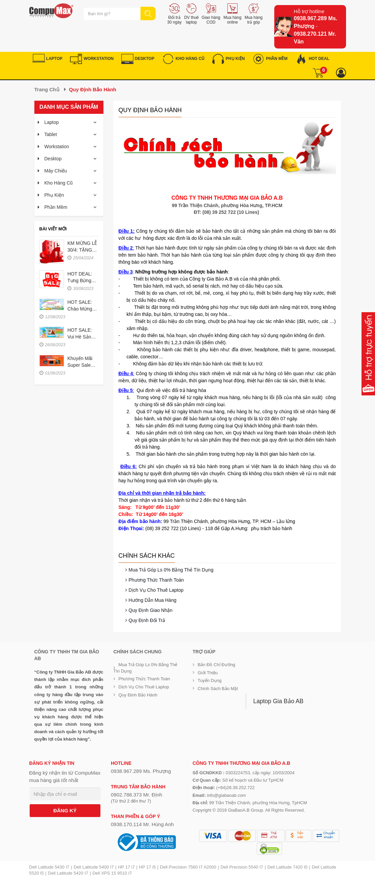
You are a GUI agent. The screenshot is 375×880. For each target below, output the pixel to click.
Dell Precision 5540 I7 (241, 867)
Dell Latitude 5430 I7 (49, 867)
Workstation (56, 146)
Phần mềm (55, 207)
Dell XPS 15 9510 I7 (112, 873)
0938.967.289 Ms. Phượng (141, 771)
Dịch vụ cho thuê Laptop (156, 590)
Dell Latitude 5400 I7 (93, 867)
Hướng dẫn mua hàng (153, 600)
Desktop (53, 158)
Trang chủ (46, 89)
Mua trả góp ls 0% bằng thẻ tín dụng (171, 570)
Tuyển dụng (210, 680)
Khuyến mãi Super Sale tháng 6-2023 (82, 365)
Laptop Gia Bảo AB (278, 701)
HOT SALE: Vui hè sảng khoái (80, 336)
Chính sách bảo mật (218, 688)
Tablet (50, 134)
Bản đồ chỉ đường (217, 664)
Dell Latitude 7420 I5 (287, 867)
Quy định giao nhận (151, 610)
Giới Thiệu (208, 672)
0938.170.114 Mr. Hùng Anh (142, 824)
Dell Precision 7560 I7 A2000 (188, 867)
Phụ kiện (54, 195)
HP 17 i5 (147, 867)
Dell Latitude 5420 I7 (68, 873)
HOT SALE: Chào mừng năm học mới (81, 308)
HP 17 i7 (126, 867)
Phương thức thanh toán (156, 580)
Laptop (51, 122)
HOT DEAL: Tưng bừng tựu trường (80, 280)
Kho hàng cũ (58, 183)
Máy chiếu (55, 170)
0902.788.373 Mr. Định (136, 794)
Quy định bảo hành (138, 694)
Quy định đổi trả (147, 620)
